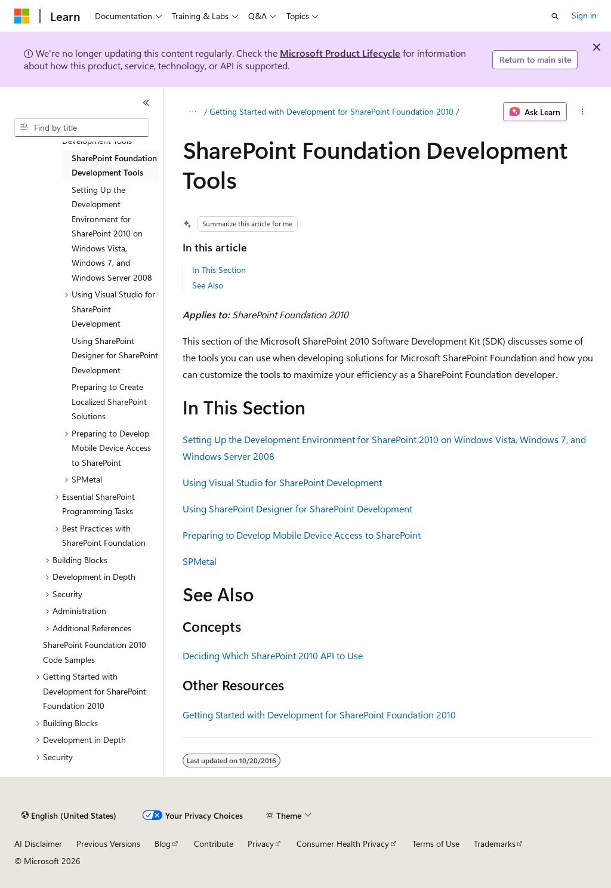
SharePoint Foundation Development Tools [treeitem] (114, 165)
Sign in (584, 15)
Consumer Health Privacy (343, 843)
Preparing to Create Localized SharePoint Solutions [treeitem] (109, 401)
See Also (207, 285)
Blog (163, 843)
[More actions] (582, 111)
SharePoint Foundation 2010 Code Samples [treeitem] (94, 652)
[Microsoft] (22, 16)
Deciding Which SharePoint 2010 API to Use (273, 655)
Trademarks (495, 843)
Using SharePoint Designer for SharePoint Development (297, 508)
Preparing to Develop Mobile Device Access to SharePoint (302, 535)
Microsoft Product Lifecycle (340, 53)
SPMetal (200, 561)
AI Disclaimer (38, 843)
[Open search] (555, 16)
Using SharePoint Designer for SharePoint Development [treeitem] (115, 355)
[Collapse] (146, 102)
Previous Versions (108, 843)
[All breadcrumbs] (193, 111)
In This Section (219, 269)
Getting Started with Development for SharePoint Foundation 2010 (331, 111)
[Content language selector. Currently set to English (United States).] (69, 815)
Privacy (261, 843)
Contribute (213, 843)
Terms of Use (435, 843)
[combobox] (81, 127)
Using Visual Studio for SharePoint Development (282, 482)
